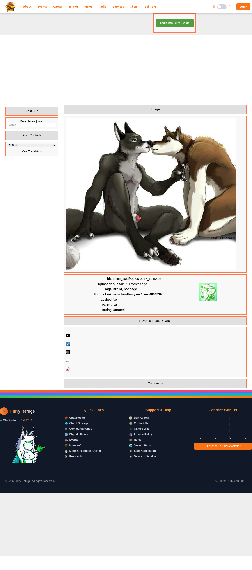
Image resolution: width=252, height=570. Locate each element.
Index (31, 134)
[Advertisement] (126, 83)
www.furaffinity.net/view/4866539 (137, 308)
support (118, 297)
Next (40, 134)
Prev (23, 134)
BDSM (117, 302)
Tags (108, 302)
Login (243, 7)
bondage (130, 302)
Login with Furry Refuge (174, 36)
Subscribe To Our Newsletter (223, 459)
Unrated (119, 323)
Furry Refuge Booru (50, 18)
